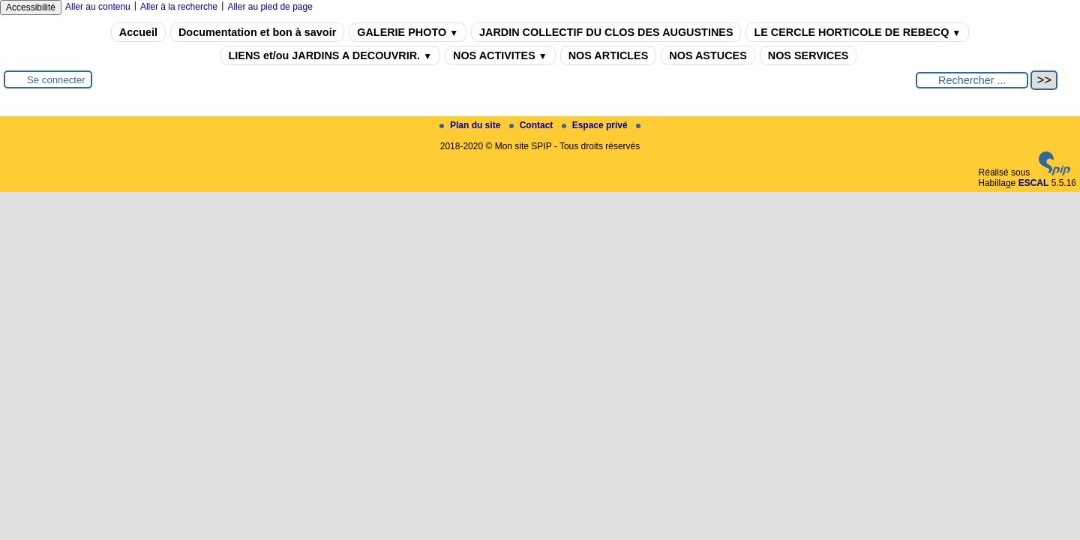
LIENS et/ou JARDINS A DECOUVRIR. (330, 56)
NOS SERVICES (808, 56)
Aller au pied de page (269, 7)
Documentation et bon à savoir (257, 32)
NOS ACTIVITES (500, 56)
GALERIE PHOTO (407, 32)
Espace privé (596, 125)
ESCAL (1033, 183)
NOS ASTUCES (707, 56)
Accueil (138, 32)
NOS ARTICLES (608, 56)
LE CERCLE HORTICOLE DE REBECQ (857, 32)
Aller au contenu (97, 7)
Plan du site (471, 125)
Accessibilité (31, 7)
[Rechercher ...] (972, 80)
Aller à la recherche (179, 7)
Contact (532, 125)
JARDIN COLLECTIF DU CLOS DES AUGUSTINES (606, 32)
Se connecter (56, 80)
